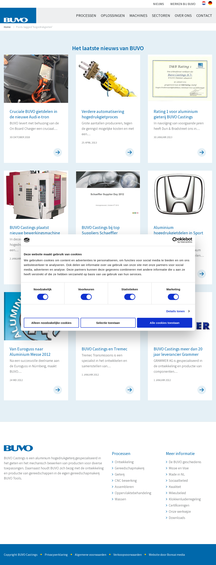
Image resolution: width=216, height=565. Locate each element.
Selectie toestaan (108, 322)
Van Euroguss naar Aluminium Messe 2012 (30, 351)
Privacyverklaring (56, 554)
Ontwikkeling (124, 462)
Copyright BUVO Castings (21, 554)
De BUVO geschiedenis (185, 462)
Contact (204, 15)
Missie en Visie (179, 468)
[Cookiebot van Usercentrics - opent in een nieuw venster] (175, 240)
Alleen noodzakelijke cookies (51, 322)
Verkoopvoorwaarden (127, 554)
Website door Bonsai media (167, 554)
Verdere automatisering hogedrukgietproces (103, 114)
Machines (138, 15)
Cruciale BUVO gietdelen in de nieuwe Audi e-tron (33, 114)
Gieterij (119, 474)
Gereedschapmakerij (129, 468)
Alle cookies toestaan (164, 322)
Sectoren (161, 15)
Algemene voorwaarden (90, 554)
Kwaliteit (175, 486)
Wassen (120, 499)
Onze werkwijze (180, 511)
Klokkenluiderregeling (185, 499)
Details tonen (175, 311)
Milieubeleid (177, 493)
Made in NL (177, 474)
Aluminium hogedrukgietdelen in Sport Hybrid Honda (178, 233)
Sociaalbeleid (178, 480)
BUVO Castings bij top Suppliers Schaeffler (101, 230)
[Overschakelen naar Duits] (210, 3)
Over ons (183, 15)
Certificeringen (179, 505)
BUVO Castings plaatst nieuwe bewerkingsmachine (35, 230)
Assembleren (124, 486)
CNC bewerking (126, 480)
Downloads (177, 517)
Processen (86, 15)
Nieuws (158, 4)
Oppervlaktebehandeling (133, 493)
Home (7, 27)
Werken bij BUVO (182, 4)
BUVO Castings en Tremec (104, 349)
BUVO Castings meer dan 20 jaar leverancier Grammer (178, 351)
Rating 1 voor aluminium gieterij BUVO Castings (176, 114)
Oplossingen (113, 15)
